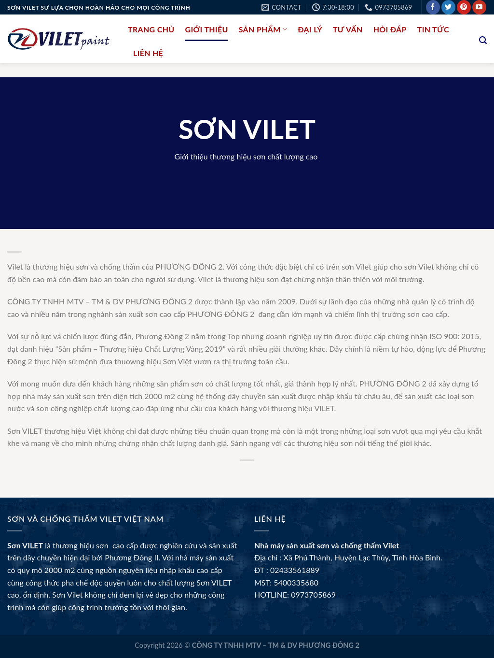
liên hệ (148, 52)
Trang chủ (151, 29)
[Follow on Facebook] (433, 7)
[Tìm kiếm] (483, 40)
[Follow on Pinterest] (464, 7)
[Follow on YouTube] (479, 7)
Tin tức (433, 29)
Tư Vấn (348, 29)
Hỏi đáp (390, 29)
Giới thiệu (206, 29)
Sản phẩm (263, 29)
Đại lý (310, 29)
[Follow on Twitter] (448, 7)
